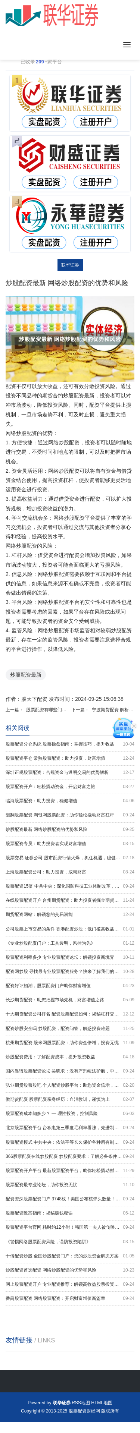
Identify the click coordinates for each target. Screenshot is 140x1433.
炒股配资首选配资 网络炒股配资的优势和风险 (70, 1270)
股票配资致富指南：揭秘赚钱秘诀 (70, 1213)
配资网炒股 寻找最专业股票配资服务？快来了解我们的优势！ (70, 972)
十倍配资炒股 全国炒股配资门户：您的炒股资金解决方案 (70, 1256)
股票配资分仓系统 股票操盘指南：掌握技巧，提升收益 (70, 744)
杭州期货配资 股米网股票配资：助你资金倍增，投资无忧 (70, 1043)
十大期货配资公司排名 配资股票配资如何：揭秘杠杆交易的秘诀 (70, 1014)
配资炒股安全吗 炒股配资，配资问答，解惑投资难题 (70, 1029)
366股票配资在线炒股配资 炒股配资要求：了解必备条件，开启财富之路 (70, 1156)
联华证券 (70, 265)
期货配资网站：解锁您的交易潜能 (70, 914)
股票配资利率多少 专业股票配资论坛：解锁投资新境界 (70, 957)
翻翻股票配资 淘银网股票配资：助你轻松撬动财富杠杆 (70, 815)
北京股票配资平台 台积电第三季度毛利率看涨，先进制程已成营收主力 (70, 1128)
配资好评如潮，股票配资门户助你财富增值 (70, 986)
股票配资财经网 (84, 1411)
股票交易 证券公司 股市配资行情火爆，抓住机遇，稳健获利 (70, 858)
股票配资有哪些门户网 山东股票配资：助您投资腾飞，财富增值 (47, 709)
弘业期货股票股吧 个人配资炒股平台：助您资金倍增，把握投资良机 (70, 1085)
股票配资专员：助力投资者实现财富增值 (70, 844)
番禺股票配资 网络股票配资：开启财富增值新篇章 (70, 1298)
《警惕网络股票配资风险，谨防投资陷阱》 (70, 1242)
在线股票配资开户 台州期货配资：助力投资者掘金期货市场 (70, 900)
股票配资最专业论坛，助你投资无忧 (70, 1185)
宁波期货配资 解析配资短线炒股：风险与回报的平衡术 (113, 709)
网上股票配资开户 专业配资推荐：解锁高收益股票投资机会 (70, 1284)
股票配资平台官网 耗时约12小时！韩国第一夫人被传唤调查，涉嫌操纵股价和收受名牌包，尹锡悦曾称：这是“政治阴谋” (70, 1227)
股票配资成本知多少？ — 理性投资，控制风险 (70, 1114)
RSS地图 (81, 1402)
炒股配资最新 (25, 675)
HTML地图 (101, 1402)
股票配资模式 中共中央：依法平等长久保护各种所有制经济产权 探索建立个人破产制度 (70, 1142)
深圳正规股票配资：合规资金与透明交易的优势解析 (70, 772)
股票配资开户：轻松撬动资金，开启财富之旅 (70, 787)
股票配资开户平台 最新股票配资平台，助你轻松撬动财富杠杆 (70, 1171)
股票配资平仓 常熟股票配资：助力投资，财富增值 (70, 758)
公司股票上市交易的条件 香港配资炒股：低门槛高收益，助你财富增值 (70, 929)
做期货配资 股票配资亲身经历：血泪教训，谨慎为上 (70, 1099)
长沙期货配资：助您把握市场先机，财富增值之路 (70, 1000)
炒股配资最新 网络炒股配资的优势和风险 (70, 829)
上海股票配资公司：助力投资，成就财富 (70, 872)
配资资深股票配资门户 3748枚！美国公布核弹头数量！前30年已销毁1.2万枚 (70, 1199)
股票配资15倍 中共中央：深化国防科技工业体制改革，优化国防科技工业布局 (70, 886)
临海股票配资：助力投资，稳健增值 (70, 801)
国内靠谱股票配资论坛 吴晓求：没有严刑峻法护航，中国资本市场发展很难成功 (70, 1071)
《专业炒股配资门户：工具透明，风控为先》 (70, 943)
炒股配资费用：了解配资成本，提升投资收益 (70, 1057)
